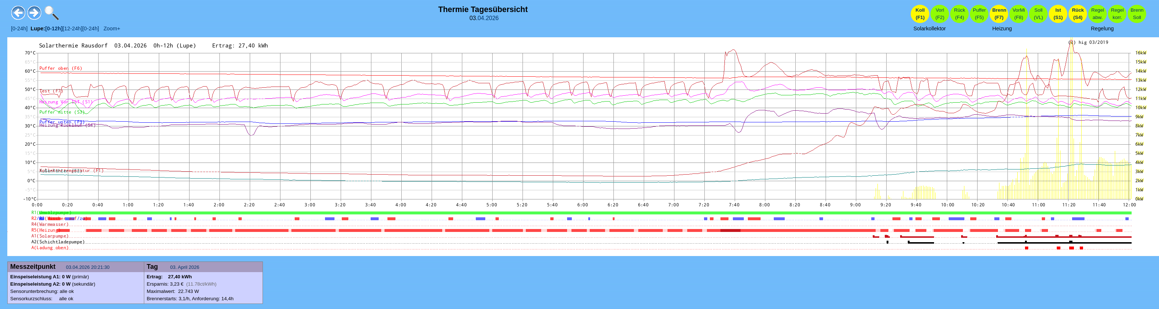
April (182, 267)
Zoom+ (109, 28)
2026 (492, 18)
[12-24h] (73, 28)
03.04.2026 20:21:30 (88, 267)
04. (482, 18)
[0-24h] (19, 28)
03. (174, 267)
